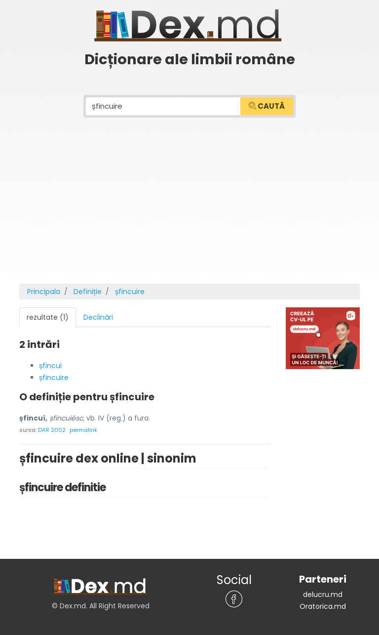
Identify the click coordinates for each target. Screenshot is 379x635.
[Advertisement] (189, 209)
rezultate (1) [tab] (48, 317)
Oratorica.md (323, 606)
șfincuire (54, 377)
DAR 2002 (52, 430)
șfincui (50, 366)
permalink (83, 430)
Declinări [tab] (98, 317)
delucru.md (322, 594)
